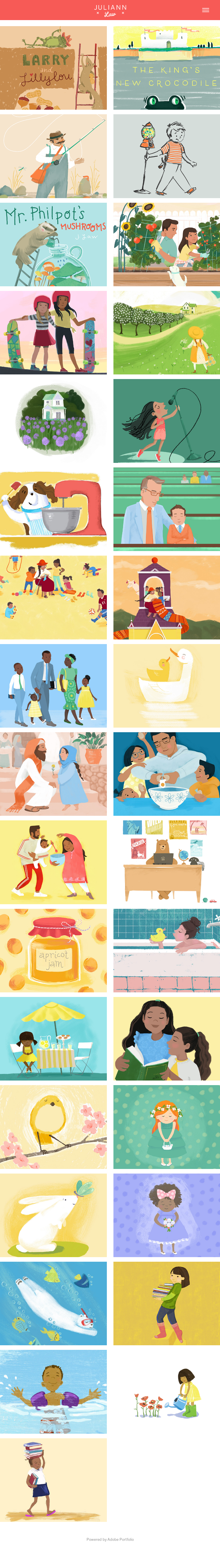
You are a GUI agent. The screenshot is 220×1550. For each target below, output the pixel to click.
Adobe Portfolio (120, 1539)
